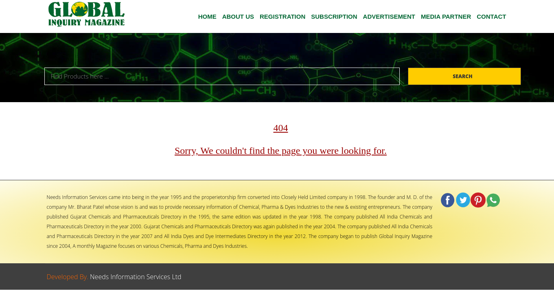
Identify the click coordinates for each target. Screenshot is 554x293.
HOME (207, 16)
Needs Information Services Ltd (136, 276)
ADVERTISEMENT (389, 16)
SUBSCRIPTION (334, 16)
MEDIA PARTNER (446, 16)
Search (463, 76)
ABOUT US (238, 16)
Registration (282, 16)
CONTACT (491, 16)
